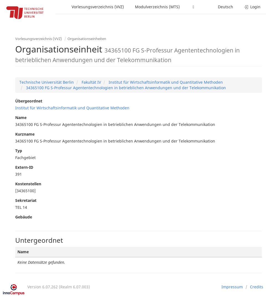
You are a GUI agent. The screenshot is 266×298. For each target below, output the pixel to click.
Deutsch (225, 6)
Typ (18, 150)
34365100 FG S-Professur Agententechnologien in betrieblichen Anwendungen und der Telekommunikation (125, 87)
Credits (256, 286)
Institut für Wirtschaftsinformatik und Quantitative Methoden (165, 82)
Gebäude (23, 217)
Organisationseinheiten (86, 38)
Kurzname (25, 134)
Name (21, 117)
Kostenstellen (28, 183)
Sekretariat (25, 200)
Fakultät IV (90, 82)
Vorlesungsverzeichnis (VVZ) (98, 6)
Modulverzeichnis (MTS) (157, 6)
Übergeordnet (28, 101)
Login (252, 6)
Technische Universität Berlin (46, 82)
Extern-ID (24, 167)
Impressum (232, 286)
